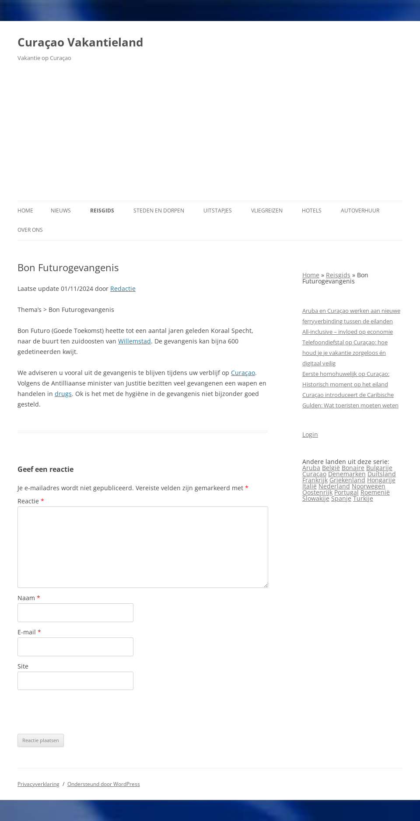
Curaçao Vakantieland (80, 42)
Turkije (363, 498)
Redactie (123, 288)
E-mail (29, 632)
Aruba (311, 468)
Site (23, 666)
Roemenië (375, 492)
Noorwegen (368, 486)
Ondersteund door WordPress (103, 784)
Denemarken (347, 474)
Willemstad (134, 341)
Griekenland (347, 480)
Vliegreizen (267, 210)
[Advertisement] (210, 135)
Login (310, 434)
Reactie (31, 501)
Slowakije (315, 498)
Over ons (30, 230)
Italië (309, 486)
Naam (29, 598)
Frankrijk (315, 480)
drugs (63, 393)
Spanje (341, 498)
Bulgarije (379, 468)
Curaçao (243, 372)
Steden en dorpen (158, 210)
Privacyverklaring (39, 784)
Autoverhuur (360, 210)
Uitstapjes (217, 210)
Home (25, 210)
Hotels (312, 210)
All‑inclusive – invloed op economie (347, 332)
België (331, 468)
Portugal (346, 492)
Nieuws (61, 210)
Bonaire (353, 468)
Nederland (334, 486)
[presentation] (84, 712)
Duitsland (382, 474)
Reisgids (102, 210)
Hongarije (381, 480)
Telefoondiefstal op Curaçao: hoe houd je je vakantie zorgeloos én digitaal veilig (345, 352)
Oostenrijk (317, 492)
